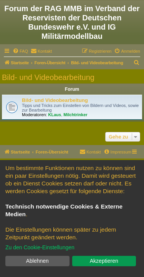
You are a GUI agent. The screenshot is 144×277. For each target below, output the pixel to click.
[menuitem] (20, 51)
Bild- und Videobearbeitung (48, 77)
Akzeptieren (104, 261)
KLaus (54, 114)
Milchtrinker (75, 114)
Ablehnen (37, 261)
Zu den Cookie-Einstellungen (39, 247)
